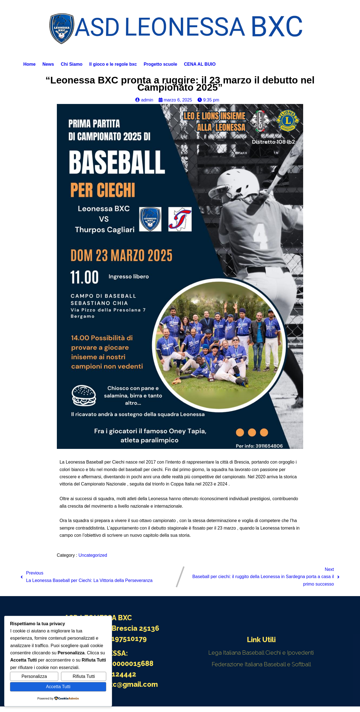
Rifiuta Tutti (84, 676)
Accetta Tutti (58, 686)
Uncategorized (92, 555)
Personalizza (34, 676)
